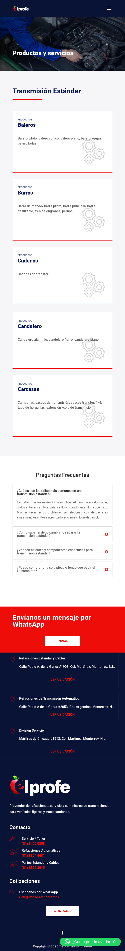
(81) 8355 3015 (33, 868)
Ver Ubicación (62, 679)
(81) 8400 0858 (33, 844)
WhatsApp (62, 911)
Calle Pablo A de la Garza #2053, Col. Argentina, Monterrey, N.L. (67, 707)
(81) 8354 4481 (33, 856)
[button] (90, 942)
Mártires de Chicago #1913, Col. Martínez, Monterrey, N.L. (62, 739)
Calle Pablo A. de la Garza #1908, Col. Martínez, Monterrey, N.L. (67, 667)
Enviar (62, 641)
